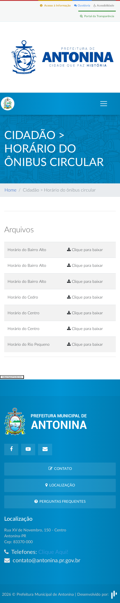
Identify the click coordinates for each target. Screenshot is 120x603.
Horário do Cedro (23, 297)
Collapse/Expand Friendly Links (12, 377)
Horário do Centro (23, 313)
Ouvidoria (82, 5)
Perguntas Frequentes (60, 501)
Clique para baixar (85, 250)
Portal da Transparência (97, 16)
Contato (60, 469)
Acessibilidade (104, 5)
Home (10, 190)
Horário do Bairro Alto (27, 250)
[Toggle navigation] (103, 103)
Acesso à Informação (55, 5)
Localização (60, 485)
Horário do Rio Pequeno (29, 344)
